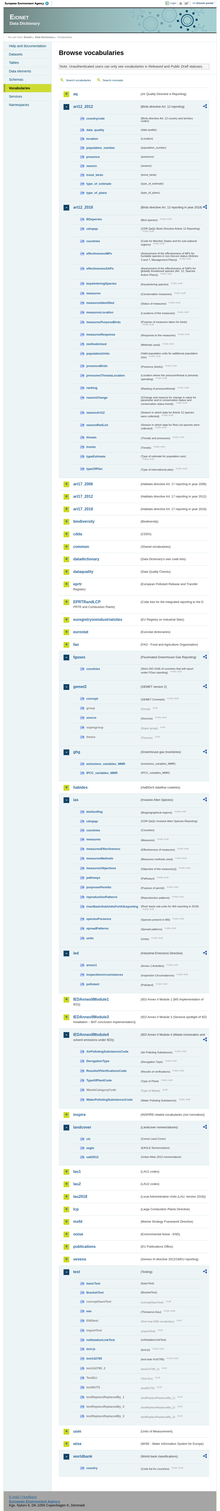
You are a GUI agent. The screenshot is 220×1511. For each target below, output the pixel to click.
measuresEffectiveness (103, 849)
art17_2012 (83, 496)
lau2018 (80, 1197)
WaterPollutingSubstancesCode (109, 1099)
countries (93, 241)
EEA (28, 3)
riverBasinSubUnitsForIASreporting (112, 906)
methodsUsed (96, 344)
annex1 (91, 965)
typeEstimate (95, 456)
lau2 (77, 1184)
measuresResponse (100, 334)
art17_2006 (83, 484)
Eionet (28, 37)
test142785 (94, 1358)
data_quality (95, 130)
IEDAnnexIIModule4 (91, 1035)
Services (15, 96)
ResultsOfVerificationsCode (106, 1071)
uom (77, 1431)
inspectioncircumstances (104, 974)
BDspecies (94, 219)
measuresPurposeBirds (103, 322)
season (91, 166)
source (91, 717)
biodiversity (84, 521)
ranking (91, 388)
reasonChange (96, 397)
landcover (82, 1127)
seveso (79, 1259)
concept (92, 698)
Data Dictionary (44, 37)
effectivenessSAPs (100, 268)
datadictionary (86, 559)
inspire (79, 1115)
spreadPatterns (97, 928)
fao (76, 645)
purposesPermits (98, 887)
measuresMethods (99, 858)
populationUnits (97, 353)
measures (93, 293)
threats (91, 437)
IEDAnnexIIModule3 (91, 1017)
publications (84, 1247)
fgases (79, 657)
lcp (76, 1209)
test (76, 1272)
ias (75, 800)
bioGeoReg (94, 811)
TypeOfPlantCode (99, 1080)
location (92, 139)
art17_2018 (83, 509)
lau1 (77, 1172)
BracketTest (94, 1292)
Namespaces (19, 105)
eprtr (77, 584)
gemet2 (79, 687)
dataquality (83, 572)
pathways (93, 877)
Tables (14, 63)
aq (75, 94)
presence (93, 157)
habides (80, 787)
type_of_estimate (98, 184)
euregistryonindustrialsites (97, 619)
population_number (100, 148)
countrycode (95, 118)
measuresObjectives (101, 868)
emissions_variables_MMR (105, 764)
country (91, 1468)
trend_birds (94, 175)
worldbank (82, 1456)
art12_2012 (83, 107)
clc (88, 1139)
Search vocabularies (78, 80)
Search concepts (113, 80)
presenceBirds (96, 366)
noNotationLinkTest (100, 1340)
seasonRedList (97, 425)
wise (77, 1444)
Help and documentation (27, 46)
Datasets (15, 54)
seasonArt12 (95, 412)
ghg (76, 752)
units (90, 938)
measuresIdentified (100, 303)
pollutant (92, 984)
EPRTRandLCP (87, 602)
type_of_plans (96, 193)
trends (91, 447)
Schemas (16, 79)
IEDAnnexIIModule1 (91, 999)
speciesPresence (98, 919)
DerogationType (97, 1061)
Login (173, 3)
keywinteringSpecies (101, 283)
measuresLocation (99, 312)
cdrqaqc (92, 229)
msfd (77, 1222)
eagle (90, 1148)
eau (88, 1311)
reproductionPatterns (101, 897)
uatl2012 (92, 1157)
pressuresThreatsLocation (105, 375)
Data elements (20, 71)
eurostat (80, 632)
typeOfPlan (94, 469)
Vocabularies (19, 88)
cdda (77, 534)
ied (76, 953)
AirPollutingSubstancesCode (107, 1051)
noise (78, 1234)
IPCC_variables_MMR (102, 773)
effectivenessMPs (99, 253)
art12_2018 (83, 207)
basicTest (93, 1283)
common (81, 547)
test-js (90, 1349)
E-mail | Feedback (23, 1497)
